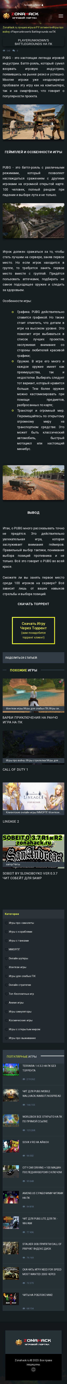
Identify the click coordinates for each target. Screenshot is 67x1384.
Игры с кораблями (18, 932)
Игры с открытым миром (22, 1029)
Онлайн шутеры (16, 958)
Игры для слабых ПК (20, 976)
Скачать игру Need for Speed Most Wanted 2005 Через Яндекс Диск (42, 1274)
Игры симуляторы (18, 1011)
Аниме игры (14, 1002)
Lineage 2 (11, 821)
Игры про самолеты (19, 923)
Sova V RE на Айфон (36, 1142)
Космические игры (19, 1020)
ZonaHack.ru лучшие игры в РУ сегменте (27, 27)
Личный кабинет (33, 5)
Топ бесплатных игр (19, 994)
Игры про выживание (20, 1038)
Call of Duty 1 (15, 770)
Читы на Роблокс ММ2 (38, 1295)
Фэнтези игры (15, 967)
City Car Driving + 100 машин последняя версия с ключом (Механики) (42, 1172)
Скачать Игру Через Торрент (33, 630)
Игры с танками (17, 940)
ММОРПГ (12, 949)
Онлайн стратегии (18, 985)
